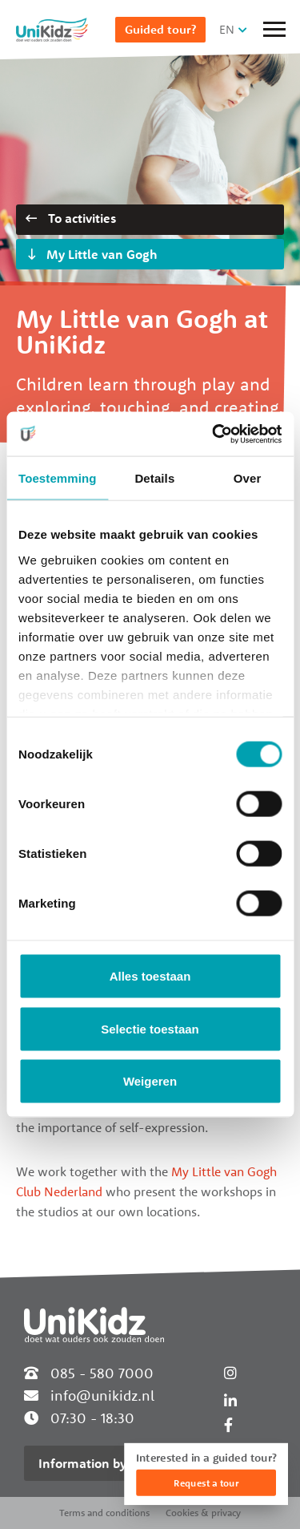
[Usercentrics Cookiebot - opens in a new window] (214, 433)
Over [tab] (248, 478)
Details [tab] (154, 478)
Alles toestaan (150, 976)
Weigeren (150, 1081)
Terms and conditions (104, 1513)
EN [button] (226, 29)
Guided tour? (160, 29)
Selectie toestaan (150, 1028)
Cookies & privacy (203, 1513)
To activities (71, 218)
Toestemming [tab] (57, 478)
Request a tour (206, 1483)
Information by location (107, 1463)
